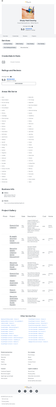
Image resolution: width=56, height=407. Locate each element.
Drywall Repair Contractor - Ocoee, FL (9, 343)
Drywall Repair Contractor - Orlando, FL (37, 319)
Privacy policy (31, 373)
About (29, 357)
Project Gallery (9, 210)
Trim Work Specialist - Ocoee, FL (35, 335)
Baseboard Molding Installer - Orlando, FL (10, 319)
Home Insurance (5, 355)
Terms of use (31, 371)
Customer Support (6, 371)
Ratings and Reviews (11, 70)
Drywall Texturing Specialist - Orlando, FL (37, 325)
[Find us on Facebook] (19, 391)
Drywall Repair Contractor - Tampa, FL (36, 321)
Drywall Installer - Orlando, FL (7, 333)
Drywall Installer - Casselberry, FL (8, 329)
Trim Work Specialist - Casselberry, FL (36, 329)
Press (29, 364)
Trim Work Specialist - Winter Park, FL (36, 339)
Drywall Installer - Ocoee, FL (7, 331)
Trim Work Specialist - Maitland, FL (36, 333)
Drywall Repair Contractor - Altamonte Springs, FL (12, 337)
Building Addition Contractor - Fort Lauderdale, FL (12, 321)
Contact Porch (32, 362)
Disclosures (31, 378)
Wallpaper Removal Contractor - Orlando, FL (38, 341)
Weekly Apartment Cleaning (14, 283)
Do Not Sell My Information (34, 380)
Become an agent (5, 373)
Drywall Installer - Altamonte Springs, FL (10, 327)
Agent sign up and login (7, 376)
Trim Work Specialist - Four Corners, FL (37, 331)
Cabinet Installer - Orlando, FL (7, 323)
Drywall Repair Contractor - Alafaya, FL (9, 335)
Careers (30, 359)
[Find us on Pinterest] (25, 391)
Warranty (3, 357)
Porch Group (31, 355)
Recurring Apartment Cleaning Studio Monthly (14, 300)
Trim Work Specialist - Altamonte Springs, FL (38, 327)
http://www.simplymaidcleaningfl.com (14, 203)
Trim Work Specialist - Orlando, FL (35, 337)
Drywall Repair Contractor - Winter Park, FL (38, 323)
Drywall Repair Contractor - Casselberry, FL (10, 339)
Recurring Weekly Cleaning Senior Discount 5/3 (14, 253)
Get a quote (4, 378)
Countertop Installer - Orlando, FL (8, 325)
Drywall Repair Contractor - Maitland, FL (10, 341)
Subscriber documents (34, 376)
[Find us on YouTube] (36, 391)
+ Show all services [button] (24, 47)
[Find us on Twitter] (31, 391)
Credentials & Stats (11, 56)
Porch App (3, 364)
